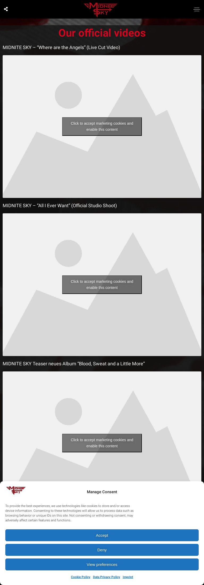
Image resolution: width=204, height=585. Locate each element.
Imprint (128, 577)
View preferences (102, 564)
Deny (102, 550)
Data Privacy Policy (106, 577)
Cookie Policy (80, 577)
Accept (102, 535)
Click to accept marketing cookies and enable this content (102, 126)
